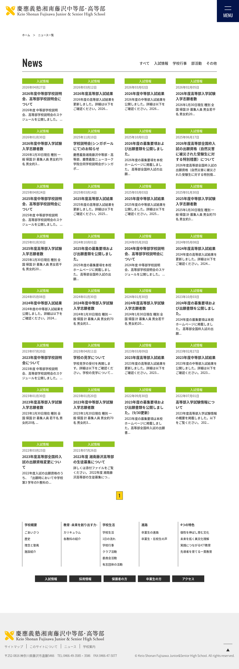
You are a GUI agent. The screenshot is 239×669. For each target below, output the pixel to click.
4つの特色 (187, 524)
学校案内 (89, 646)
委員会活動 (109, 558)
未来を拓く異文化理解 (194, 539)
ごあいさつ (32, 532)
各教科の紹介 (72, 539)
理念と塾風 (32, 545)
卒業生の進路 (150, 532)
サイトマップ (13, 646)
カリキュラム (72, 532)
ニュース (70, 646)
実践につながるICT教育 (195, 545)
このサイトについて (44, 646)
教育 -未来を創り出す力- (80, 524)
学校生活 (108, 524)
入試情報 (161, 63)
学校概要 (31, 524)
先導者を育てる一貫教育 (196, 551)
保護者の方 (119, 579)
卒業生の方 (154, 579)
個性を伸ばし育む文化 (194, 532)
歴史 (27, 539)
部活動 (196, 63)
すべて (144, 63)
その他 (211, 63)
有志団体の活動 (112, 564)
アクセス (188, 579)
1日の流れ (109, 539)
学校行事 (180, 63)
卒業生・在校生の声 (154, 539)
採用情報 (85, 579)
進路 (144, 524)
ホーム (26, 35)
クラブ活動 (109, 551)
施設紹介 (30, 551)
